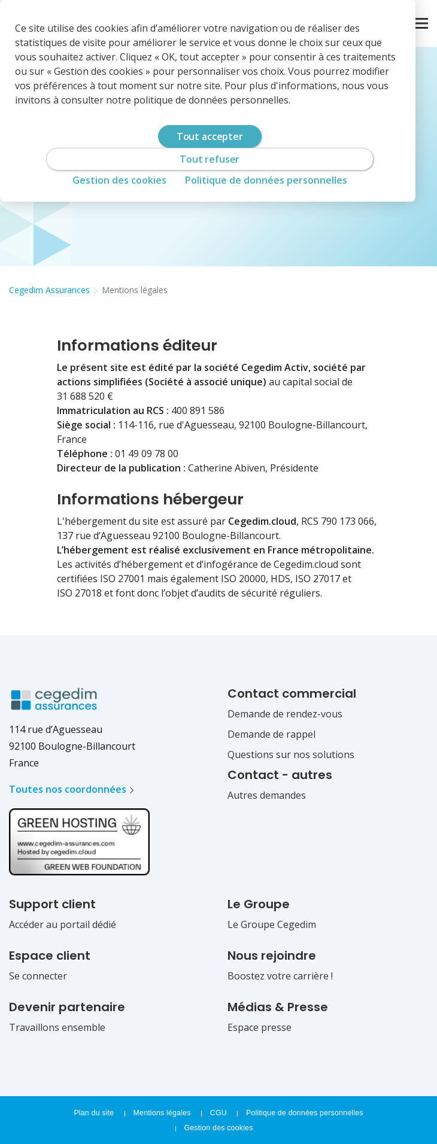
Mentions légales (135, 290)
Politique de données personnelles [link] (266, 180)
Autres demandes (266, 795)
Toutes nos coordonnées (67, 789)
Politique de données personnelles (305, 1113)
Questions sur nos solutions (290, 754)
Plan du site (94, 1113)
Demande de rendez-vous (284, 713)
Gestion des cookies (218, 1128)
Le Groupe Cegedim (271, 924)
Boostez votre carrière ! (280, 975)
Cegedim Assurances (49, 290)
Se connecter (38, 975)
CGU (219, 1113)
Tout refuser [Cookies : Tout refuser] (209, 159)
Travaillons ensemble (57, 1027)
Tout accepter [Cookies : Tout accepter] (210, 136)
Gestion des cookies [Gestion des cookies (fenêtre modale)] (119, 180)
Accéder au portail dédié (62, 924)
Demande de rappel (271, 734)
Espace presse (259, 1027)
